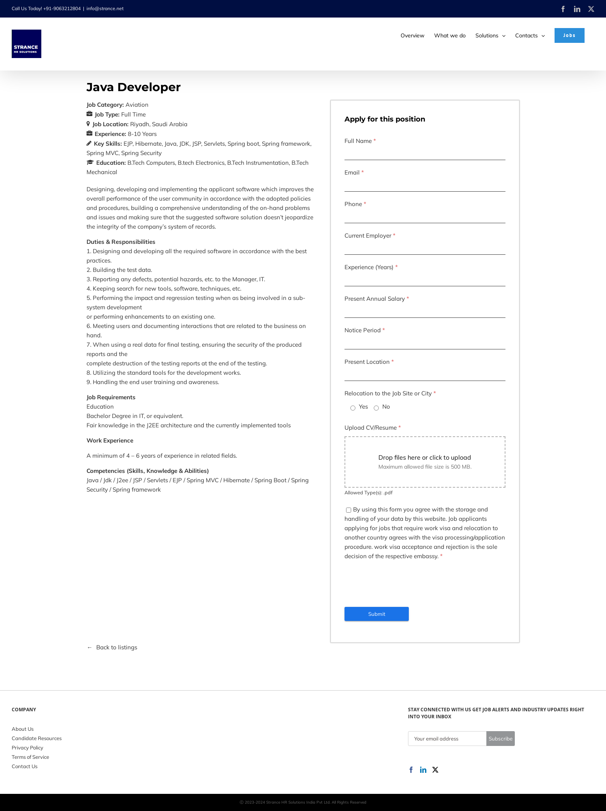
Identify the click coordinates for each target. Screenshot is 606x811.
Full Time (133, 114)
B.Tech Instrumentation (258, 162)
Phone (355, 204)
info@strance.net (105, 8)
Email (354, 172)
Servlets (214, 143)
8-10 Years (142, 134)
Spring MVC (102, 153)
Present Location (369, 361)
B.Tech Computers (151, 162)
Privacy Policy (27, 747)
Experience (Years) (371, 267)
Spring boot (243, 143)
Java (170, 143)
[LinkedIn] (423, 770)
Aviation (136, 104)
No (386, 406)
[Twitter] (435, 770)
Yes (363, 406)
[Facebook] (411, 770)
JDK (184, 143)
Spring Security (141, 153)
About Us (23, 729)
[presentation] (404, 584)
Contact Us (24, 766)
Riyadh (139, 124)
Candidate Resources (37, 738)
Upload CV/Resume (373, 427)
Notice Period (365, 330)
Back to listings (116, 647)
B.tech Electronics (201, 162)
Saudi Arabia (169, 124)
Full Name (360, 141)
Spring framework (286, 143)
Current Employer (370, 235)
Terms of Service (30, 757)
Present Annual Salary (377, 298)
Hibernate (148, 143)
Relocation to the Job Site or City (390, 393)
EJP (128, 143)
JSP (196, 143)
